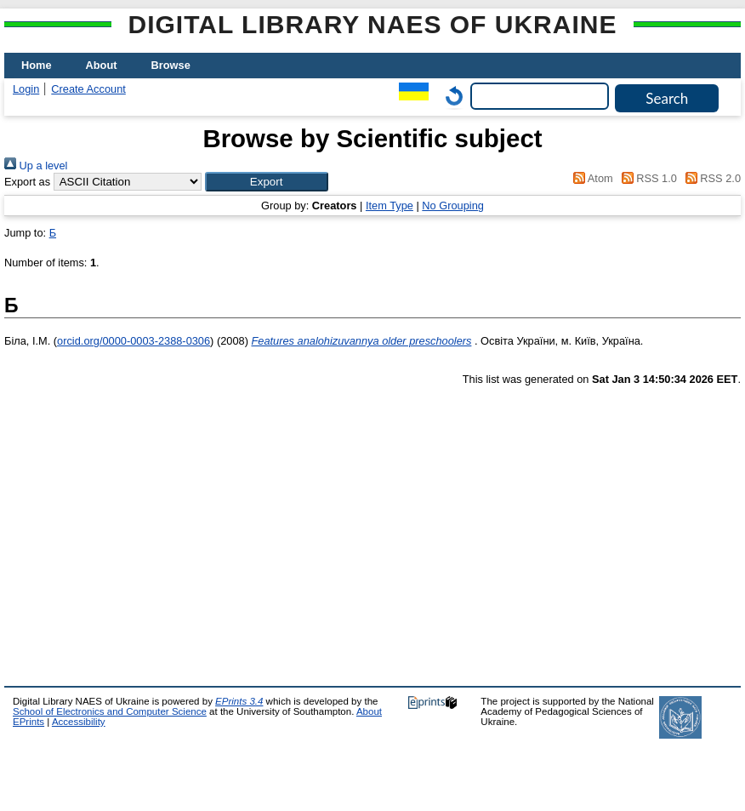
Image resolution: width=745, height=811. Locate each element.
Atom (590, 178)
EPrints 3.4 (239, 701)
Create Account (88, 89)
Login (26, 89)
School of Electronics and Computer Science (110, 711)
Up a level (35, 165)
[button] (266, 181)
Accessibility (78, 722)
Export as (27, 181)
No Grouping (453, 205)
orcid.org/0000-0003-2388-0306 (133, 340)
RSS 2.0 (710, 178)
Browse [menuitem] (171, 65)
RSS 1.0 (646, 178)
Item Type (389, 205)
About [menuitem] (101, 65)
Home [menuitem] (36, 65)
